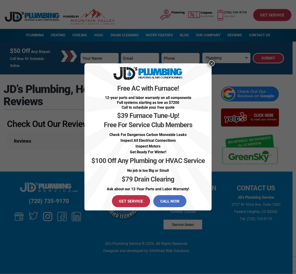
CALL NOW (169, 201)
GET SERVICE (131, 201)
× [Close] (211, 63)
